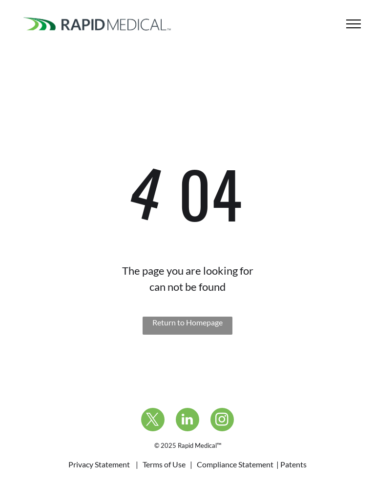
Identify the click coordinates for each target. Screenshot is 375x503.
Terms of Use (164, 464)
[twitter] (153, 421)
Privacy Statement (99, 464)
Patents (293, 464)
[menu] (353, 24)
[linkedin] (187, 421)
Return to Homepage (187, 322)
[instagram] (222, 421)
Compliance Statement (235, 464)
